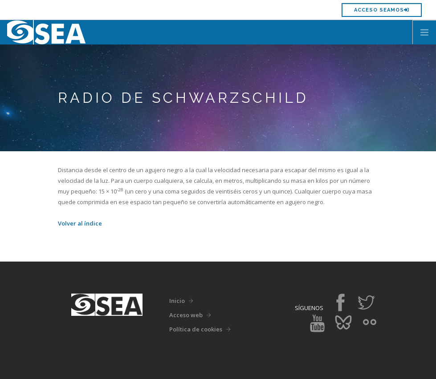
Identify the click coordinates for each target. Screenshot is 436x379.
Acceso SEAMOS (381, 10)
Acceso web (186, 315)
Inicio (177, 301)
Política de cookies (195, 329)
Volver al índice (80, 223)
